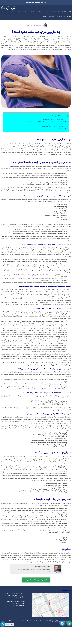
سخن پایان (60, 129)
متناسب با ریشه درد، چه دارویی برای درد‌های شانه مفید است (46, 122)
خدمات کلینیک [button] (62, 12)
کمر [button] (47, 12)
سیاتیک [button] (13, 12)
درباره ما (59, 16)
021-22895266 (18, 603)
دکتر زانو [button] (53, 12)
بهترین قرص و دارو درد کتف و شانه (53, 119)
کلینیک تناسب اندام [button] (23, 12)
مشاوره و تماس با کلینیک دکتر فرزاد (36, 580)
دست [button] (32, 12)
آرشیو (44, 16)
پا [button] (7, 12)
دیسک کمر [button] (40, 12)
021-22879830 (18, 606)
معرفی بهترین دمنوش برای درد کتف (53, 124)
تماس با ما (51, 16)
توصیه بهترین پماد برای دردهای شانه (53, 126)
